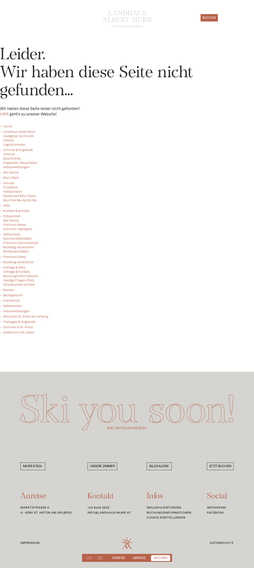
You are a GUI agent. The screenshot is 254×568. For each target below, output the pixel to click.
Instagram (216, 507)
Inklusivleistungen (16, 313)
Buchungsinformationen (169, 512)
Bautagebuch (13, 297)
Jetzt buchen (220, 466)
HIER (4, 116)
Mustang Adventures (18, 264)
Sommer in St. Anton (18, 328)
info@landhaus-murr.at (109, 512)
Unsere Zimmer (102, 466)
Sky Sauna (11, 174)
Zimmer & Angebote (18, 151)
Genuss (8, 184)
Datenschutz (12, 307)
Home (7, 128)
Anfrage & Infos (14, 269)
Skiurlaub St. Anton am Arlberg (25, 318)
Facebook (215, 512)
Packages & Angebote (19, 323)
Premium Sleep (14, 258)
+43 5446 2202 (99, 507)
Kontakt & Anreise (16, 212)
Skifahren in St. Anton (18, 334)
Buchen (209, 17)
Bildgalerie (159, 466)
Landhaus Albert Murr (19, 133)
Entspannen (12, 218)
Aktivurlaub (11, 236)
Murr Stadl (11, 179)
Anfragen (184, 17)
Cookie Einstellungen (166, 517)
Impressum (11, 302)
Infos (6, 207)
